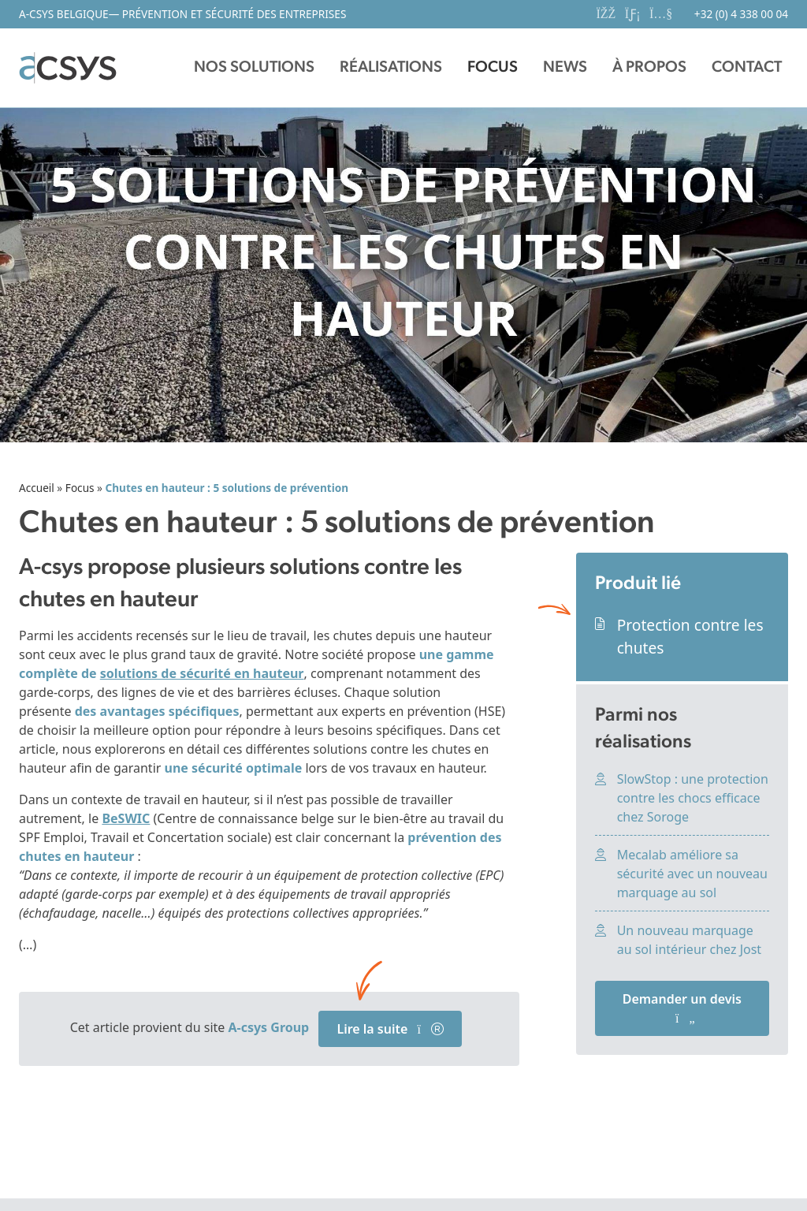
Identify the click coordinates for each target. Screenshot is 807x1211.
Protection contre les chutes (690, 636)
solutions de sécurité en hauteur (202, 673)
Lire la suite (390, 1029)
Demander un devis (682, 1007)
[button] (254, 67)
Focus (80, 487)
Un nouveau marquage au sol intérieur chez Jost (689, 940)
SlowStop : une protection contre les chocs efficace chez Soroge (692, 797)
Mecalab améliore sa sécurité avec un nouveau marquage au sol (692, 873)
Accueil (36, 487)
